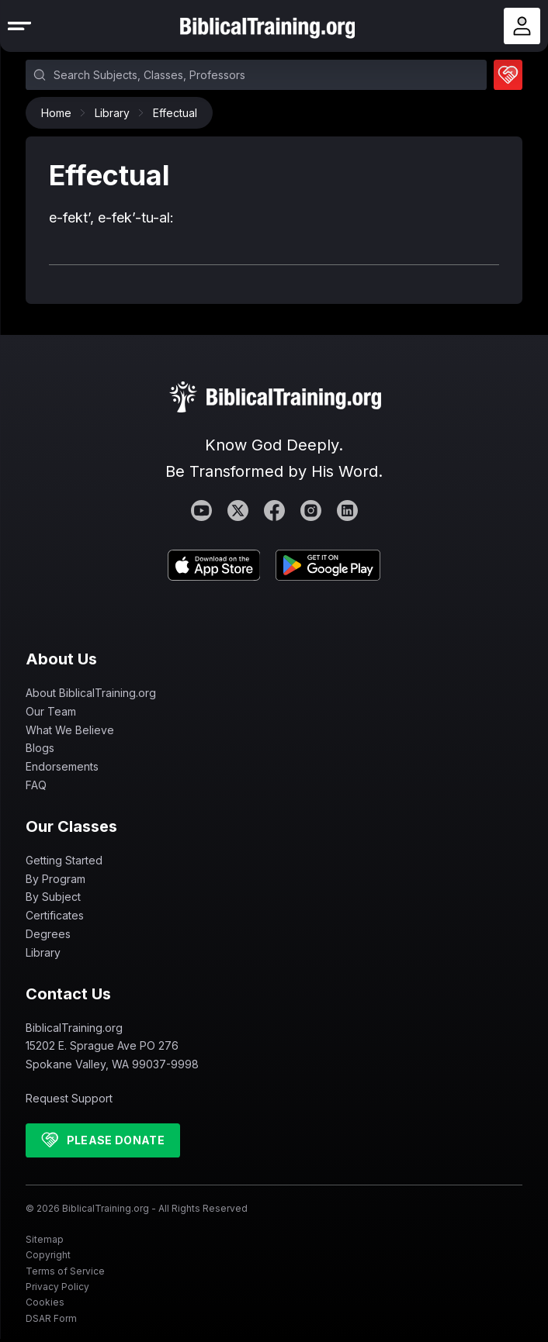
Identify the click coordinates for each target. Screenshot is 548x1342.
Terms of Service (65, 1271)
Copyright (48, 1255)
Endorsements (62, 766)
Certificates (55, 915)
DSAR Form (51, 1318)
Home (60, 112)
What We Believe (70, 730)
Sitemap (45, 1239)
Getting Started (64, 860)
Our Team (51, 711)
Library (116, 112)
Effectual (175, 112)
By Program (55, 878)
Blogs (40, 747)
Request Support (69, 1098)
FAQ (36, 785)
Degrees (48, 933)
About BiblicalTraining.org (91, 692)
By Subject (53, 896)
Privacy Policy (57, 1286)
